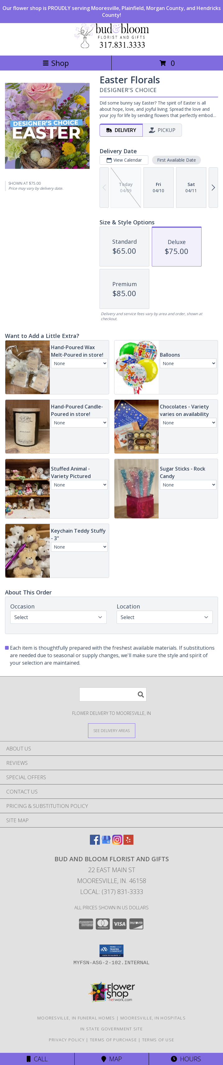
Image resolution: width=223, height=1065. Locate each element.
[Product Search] (112, 694)
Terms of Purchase (113, 1040)
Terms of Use (158, 1040)
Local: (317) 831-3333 (111, 891)
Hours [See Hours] (186, 1059)
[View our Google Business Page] (106, 842)
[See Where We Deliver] (111, 730)
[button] (111, 951)
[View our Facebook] (95, 842)
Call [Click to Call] (37, 1059)
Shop (56, 63)
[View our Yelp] (128, 842)
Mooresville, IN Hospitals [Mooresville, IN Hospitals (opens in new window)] (153, 1018)
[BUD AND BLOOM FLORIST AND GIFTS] (111, 46)
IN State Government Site (111, 1029)
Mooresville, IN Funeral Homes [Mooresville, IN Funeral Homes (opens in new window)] (76, 1018)
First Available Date (176, 160)
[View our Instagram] (117, 842)
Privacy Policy (67, 1040)
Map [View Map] (111, 1059)
